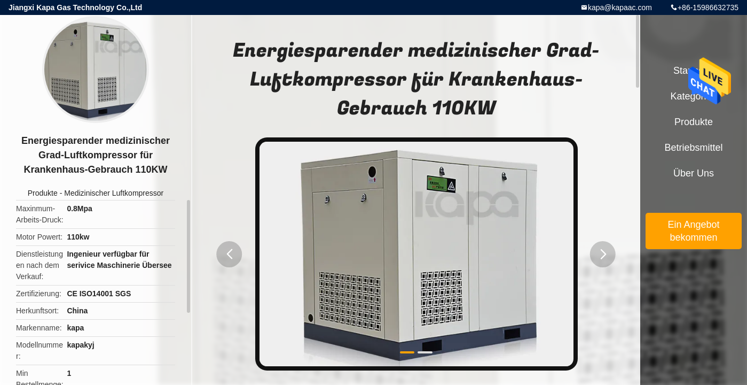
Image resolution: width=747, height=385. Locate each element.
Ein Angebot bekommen (693, 231)
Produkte (43, 193)
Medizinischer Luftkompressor (113, 193)
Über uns (693, 173)
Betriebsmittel (693, 147)
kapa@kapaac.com (620, 7)
